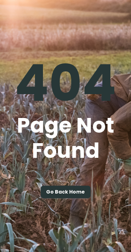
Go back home (65, 192)
